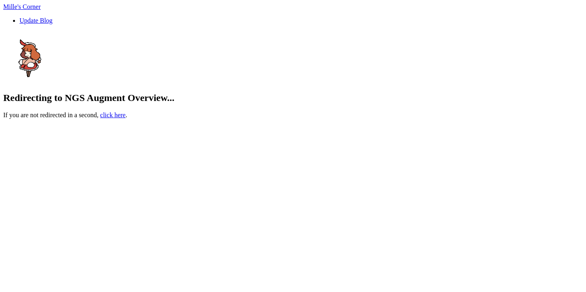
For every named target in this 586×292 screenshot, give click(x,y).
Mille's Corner (22, 6)
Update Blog (35, 20)
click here (113, 115)
